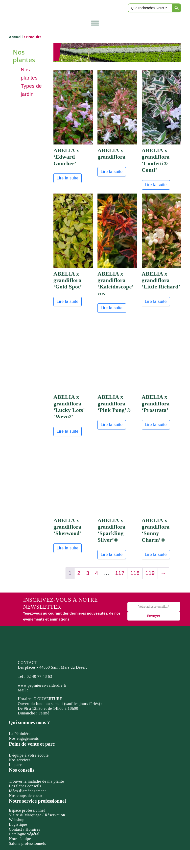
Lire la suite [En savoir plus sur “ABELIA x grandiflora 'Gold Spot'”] (67, 301)
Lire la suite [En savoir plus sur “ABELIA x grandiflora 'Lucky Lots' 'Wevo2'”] (67, 431)
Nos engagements (24, 738)
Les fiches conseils (25, 786)
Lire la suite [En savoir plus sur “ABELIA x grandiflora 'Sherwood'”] (67, 548)
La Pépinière (19, 734)
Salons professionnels (27, 843)
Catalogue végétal (24, 834)
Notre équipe (20, 839)
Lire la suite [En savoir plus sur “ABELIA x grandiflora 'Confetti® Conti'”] (156, 185)
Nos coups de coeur (25, 795)
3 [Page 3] (87, 573)
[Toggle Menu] (95, 23)
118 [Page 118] (135, 573)
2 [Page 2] (78, 573)
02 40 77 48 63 (39, 676)
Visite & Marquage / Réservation (37, 815)
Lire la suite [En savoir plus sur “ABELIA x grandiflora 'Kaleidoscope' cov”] (111, 308)
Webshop (16, 820)
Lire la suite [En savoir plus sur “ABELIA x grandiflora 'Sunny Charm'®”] (156, 554)
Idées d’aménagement (27, 791)
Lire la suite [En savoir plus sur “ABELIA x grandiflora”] (111, 172)
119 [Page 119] (150, 573)
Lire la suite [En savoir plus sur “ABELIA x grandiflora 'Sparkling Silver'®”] (111, 554)
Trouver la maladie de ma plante (36, 781)
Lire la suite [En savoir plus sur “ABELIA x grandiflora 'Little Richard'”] (156, 301)
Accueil (16, 37)
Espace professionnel (27, 810)
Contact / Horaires (24, 829)
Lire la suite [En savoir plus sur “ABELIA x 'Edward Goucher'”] (67, 178)
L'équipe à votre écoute (29, 755)
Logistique (18, 824)
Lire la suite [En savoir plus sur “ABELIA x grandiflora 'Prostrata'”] (156, 425)
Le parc (15, 765)
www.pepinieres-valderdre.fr (42, 685)
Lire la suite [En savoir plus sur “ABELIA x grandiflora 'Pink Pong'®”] (111, 425)
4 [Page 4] (96, 573)
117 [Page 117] (119, 573)
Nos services (19, 760)
